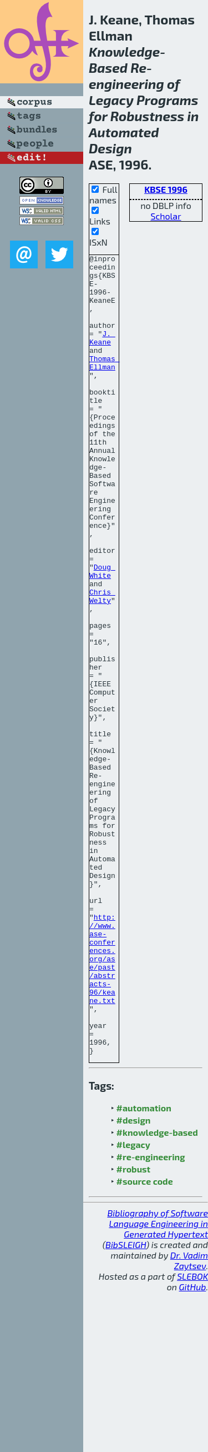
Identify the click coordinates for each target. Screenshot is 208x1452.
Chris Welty (102, 665)
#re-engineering (150, 1316)
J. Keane (102, 355)
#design (133, 1280)
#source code (144, 1341)
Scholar (165, 216)
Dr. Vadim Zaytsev (189, 1420)
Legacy (111, 100)
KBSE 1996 (165, 189)
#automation (143, 1268)
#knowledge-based (157, 1292)
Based (108, 67)
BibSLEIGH (125, 1404)
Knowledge (124, 51)
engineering (126, 84)
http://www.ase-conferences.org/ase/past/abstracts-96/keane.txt (102, 1100)
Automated (124, 132)
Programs (167, 100)
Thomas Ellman (104, 385)
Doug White (102, 635)
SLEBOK (192, 1436)
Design (110, 148)
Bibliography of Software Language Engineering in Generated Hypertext (157, 1383)
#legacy (133, 1304)
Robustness (147, 116)
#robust (133, 1329)
